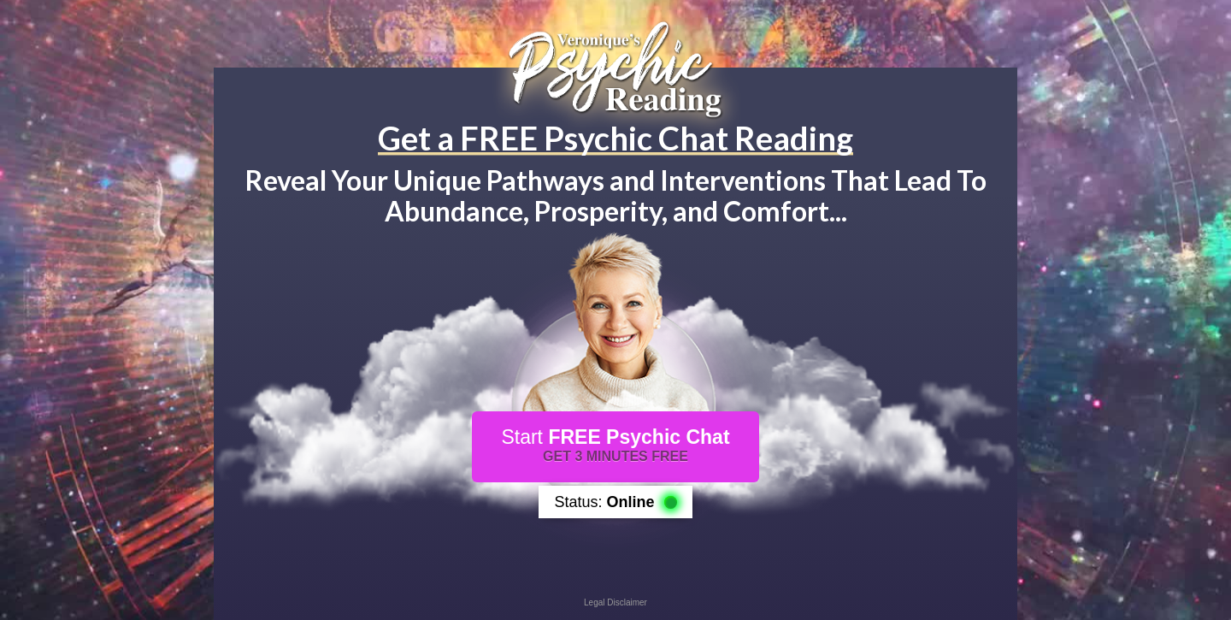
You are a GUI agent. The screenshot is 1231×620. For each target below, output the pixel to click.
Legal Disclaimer (615, 602)
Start (615, 445)
